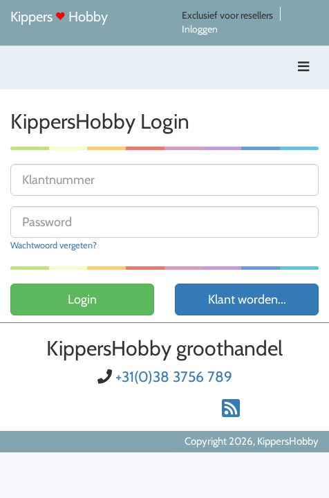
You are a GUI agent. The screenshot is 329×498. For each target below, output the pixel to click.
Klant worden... (247, 299)
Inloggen (200, 29)
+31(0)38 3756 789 (173, 376)
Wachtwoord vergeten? (53, 245)
